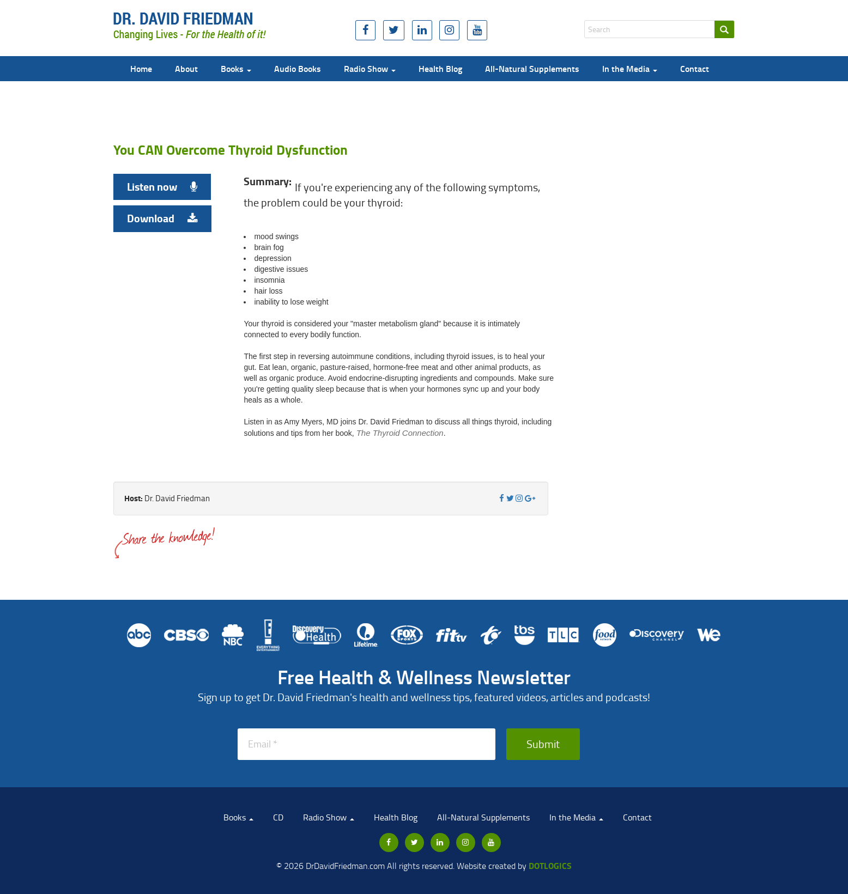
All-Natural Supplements (532, 68)
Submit (543, 743)
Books (236, 68)
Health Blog (440, 68)
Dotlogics (550, 865)
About (186, 68)
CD (278, 817)
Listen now (162, 186)
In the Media (629, 68)
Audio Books (297, 68)
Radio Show (370, 68)
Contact (694, 68)
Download (162, 218)
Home (141, 68)
